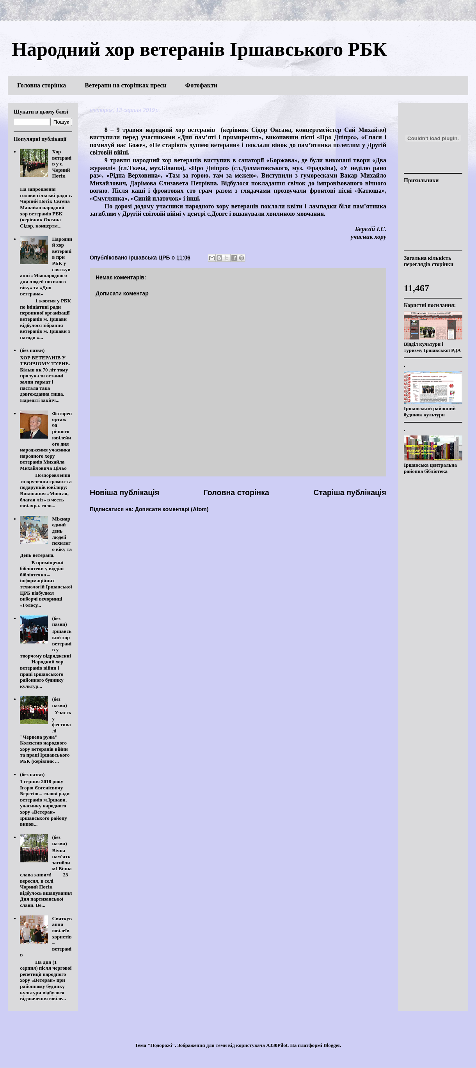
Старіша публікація (349, 492)
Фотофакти (201, 85)
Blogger (331, 1045)
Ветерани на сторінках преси (125, 85)
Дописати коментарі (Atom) (172, 509)
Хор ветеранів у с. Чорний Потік (61, 164)
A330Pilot (277, 1045)
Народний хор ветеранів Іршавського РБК (199, 49)
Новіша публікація (124, 492)
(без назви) (32, 350)
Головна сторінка (41, 85)
